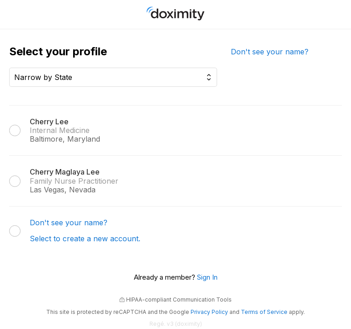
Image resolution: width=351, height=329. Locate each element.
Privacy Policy (209, 311)
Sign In (207, 277)
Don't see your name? (269, 51)
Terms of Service (264, 311)
